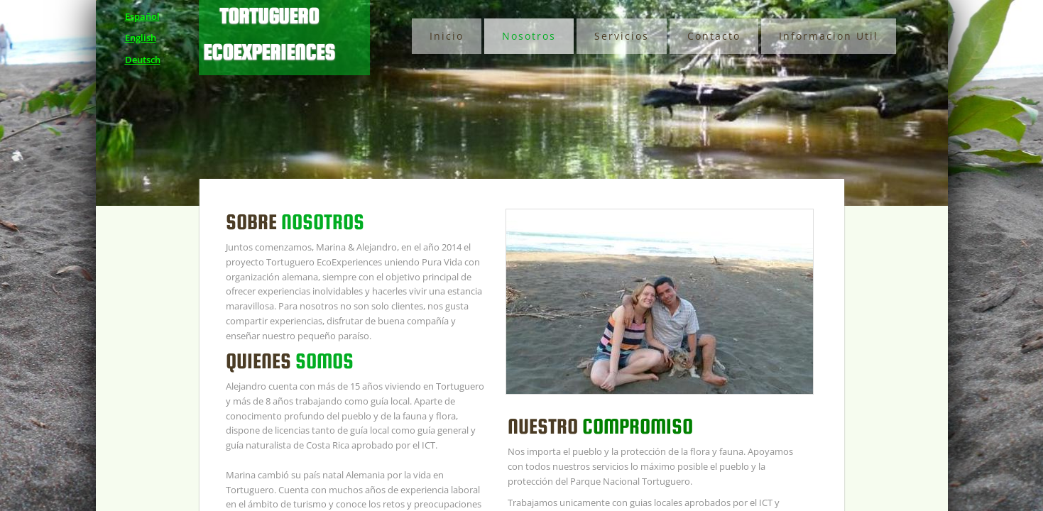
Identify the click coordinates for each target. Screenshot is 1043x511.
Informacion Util (828, 36)
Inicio (447, 36)
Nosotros (529, 36)
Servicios (621, 36)
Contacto (714, 36)
